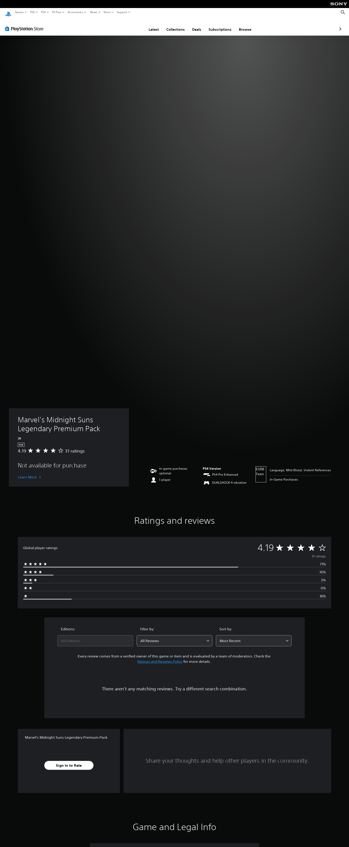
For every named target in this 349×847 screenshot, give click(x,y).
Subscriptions (194, 25)
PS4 (43, 12)
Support (122, 12)
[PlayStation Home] (8, 12)
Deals (170, 25)
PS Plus (56, 12)
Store (107, 12)
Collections (149, 25)
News (93, 12)
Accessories (75, 12)
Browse (219, 25)
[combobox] (95, 636)
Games (19, 12)
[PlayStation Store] (25, 24)
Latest (128, 25)
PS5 (32, 12)
